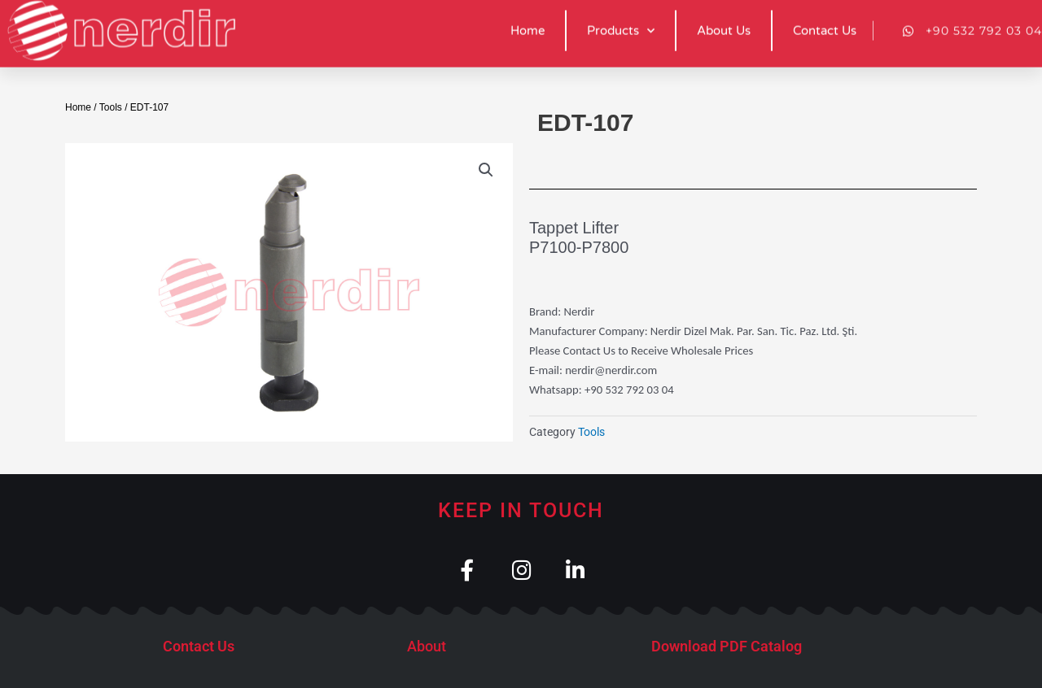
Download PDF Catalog (726, 646)
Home (78, 107)
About (426, 646)
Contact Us (198, 646)
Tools (110, 107)
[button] (486, 170)
